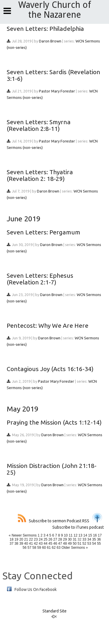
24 (40, 539)
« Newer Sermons (23, 535)
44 (45, 543)
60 (44, 548)
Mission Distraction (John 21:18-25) (52, 469)
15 (90, 535)
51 (79, 543)
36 (99, 539)
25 (45, 539)
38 (16, 543)
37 (11, 543)
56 (24, 548)
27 (55, 539)
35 (94, 539)
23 (36, 539)
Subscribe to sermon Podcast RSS (53, 521)
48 (65, 543)
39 (21, 543)
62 (54, 548)
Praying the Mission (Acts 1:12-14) (54, 422)
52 (84, 543)
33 (84, 539)
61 (49, 548)
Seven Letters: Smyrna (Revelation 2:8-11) (39, 125)
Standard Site (54, 611)
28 (60, 539)
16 (95, 535)
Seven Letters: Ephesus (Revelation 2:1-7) (40, 279)
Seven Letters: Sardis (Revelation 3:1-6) (53, 75)
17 (100, 535)
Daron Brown (50, 41)
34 (89, 539)
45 (50, 543)
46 (55, 543)
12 (75, 535)
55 (99, 543)
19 (16, 539)
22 (31, 539)
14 (85, 535)
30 (70, 539)
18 (11, 539)
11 (70, 535)
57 (29, 548)
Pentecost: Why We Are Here (47, 325)
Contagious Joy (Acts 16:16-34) (50, 368)
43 (40, 543)
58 (34, 548)
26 (50, 539)
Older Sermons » (74, 548)
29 (65, 539)
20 (21, 539)
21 (26, 539)
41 (31, 543)
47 (60, 543)
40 (26, 543)
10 (66, 535)
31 (74, 539)
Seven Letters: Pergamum (43, 232)
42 (36, 543)
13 (80, 535)
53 (89, 543)
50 (74, 543)
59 (39, 548)
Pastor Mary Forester (57, 91)
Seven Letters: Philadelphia (45, 28)
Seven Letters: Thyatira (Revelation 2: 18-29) (40, 175)
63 (58, 548)
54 (94, 543)
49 (70, 543)
